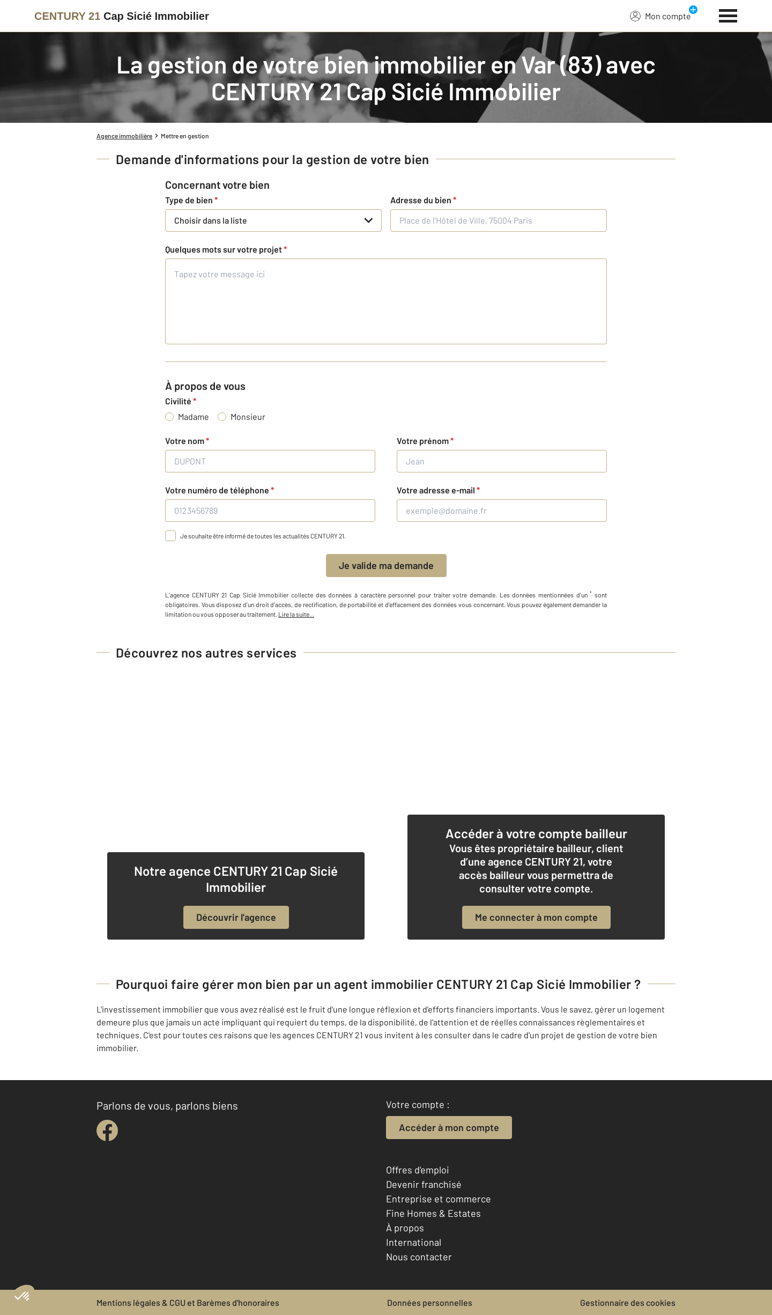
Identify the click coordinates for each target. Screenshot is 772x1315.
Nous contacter (419, 1256)
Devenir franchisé (424, 1184)
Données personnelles (429, 1302)
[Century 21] (121, 16)
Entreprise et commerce (438, 1199)
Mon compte (660, 15)
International (413, 1242)
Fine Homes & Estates (433, 1213)
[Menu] (728, 14)
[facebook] (107, 1130)
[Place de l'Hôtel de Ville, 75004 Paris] (498, 220)
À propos (405, 1227)
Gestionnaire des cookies (628, 1302)
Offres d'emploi (417, 1170)
